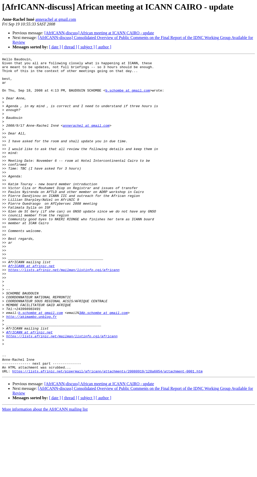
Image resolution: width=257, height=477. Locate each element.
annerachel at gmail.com (55, 19)
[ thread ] (69, 47)
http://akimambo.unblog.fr (31, 368)
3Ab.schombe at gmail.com (103, 364)
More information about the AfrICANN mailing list (45, 472)
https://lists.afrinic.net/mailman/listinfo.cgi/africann (63, 312)
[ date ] (55, 47)
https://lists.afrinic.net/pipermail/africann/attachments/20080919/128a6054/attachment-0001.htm (107, 434)
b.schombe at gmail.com (127, 97)
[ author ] (103, 47)
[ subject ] (86, 47)
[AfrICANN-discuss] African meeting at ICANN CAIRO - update (99, 33)
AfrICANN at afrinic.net (31, 308)
